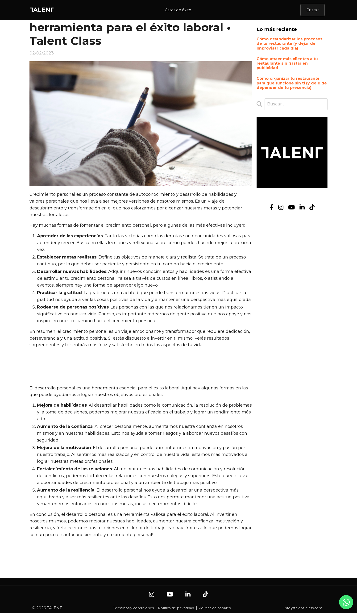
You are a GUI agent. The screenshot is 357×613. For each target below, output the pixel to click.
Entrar (312, 10)
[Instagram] (280, 207)
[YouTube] (291, 207)
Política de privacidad (176, 608)
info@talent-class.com (303, 608)
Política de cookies (215, 608)
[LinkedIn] (302, 207)
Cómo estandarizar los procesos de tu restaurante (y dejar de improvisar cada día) (289, 43)
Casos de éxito (178, 10)
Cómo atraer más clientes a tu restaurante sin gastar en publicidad (287, 63)
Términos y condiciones (133, 608)
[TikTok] (312, 207)
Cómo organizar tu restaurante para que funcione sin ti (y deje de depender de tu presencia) (292, 83)
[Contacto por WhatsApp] (346, 604)
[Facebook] (272, 207)
